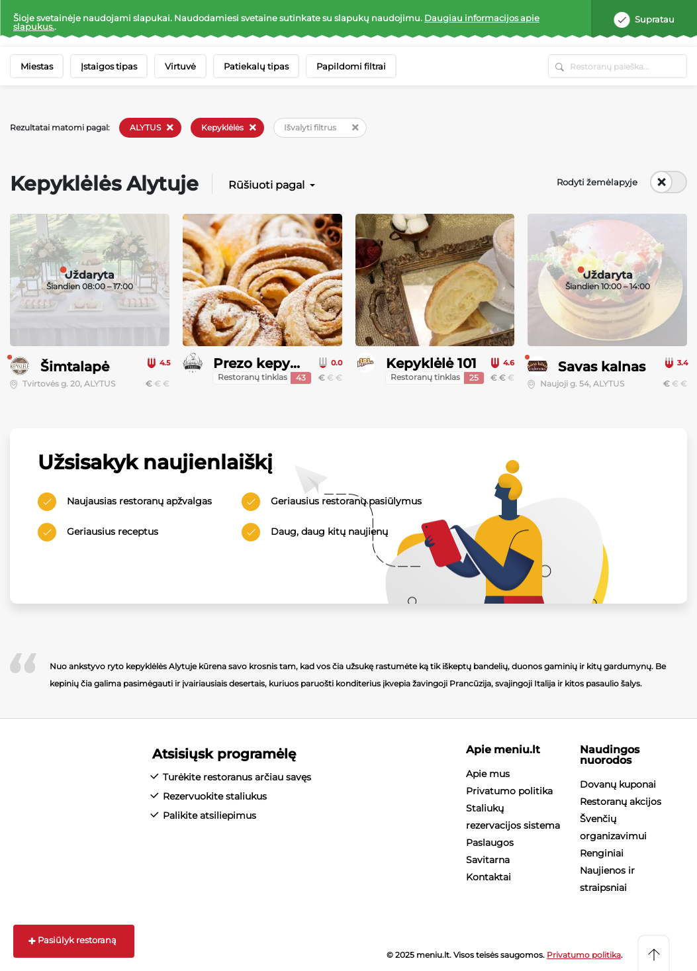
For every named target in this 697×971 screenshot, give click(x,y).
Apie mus (488, 774)
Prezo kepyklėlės (271, 363)
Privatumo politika (509, 791)
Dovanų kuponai (618, 784)
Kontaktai (488, 877)
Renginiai (602, 853)
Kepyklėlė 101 (431, 363)
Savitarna (488, 860)
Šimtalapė (74, 367)
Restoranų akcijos (620, 802)
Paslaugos (490, 843)
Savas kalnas (601, 367)
